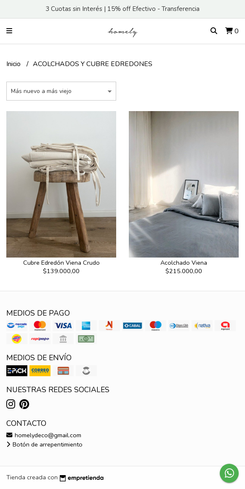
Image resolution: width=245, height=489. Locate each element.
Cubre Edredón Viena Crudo (61, 262)
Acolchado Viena (183, 262)
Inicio (14, 64)
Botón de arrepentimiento (44, 444)
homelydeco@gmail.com (43, 435)
